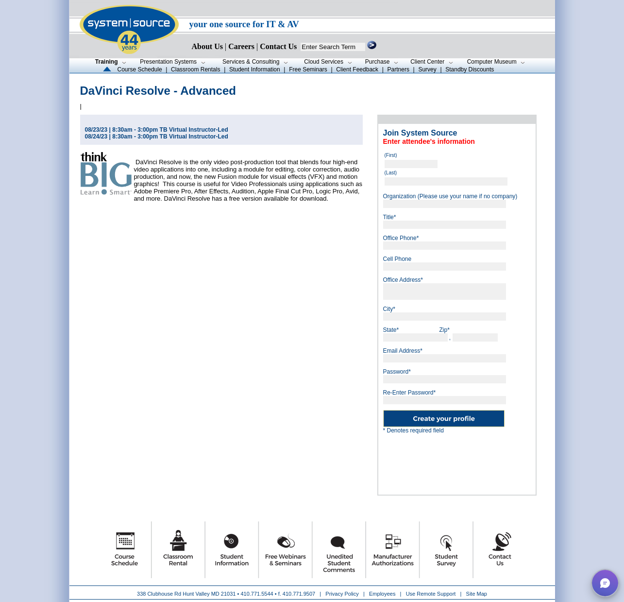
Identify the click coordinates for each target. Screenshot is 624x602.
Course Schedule (140, 69)
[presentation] (477, 461)
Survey (427, 69)
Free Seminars (308, 69)
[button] (605, 583)
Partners (398, 69)
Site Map (476, 594)
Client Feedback (357, 69)
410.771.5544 (256, 594)
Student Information (254, 69)
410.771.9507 (299, 594)
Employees (382, 594)
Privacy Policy (342, 594)
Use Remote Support (431, 594)
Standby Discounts (469, 69)
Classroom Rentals (195, 69)
